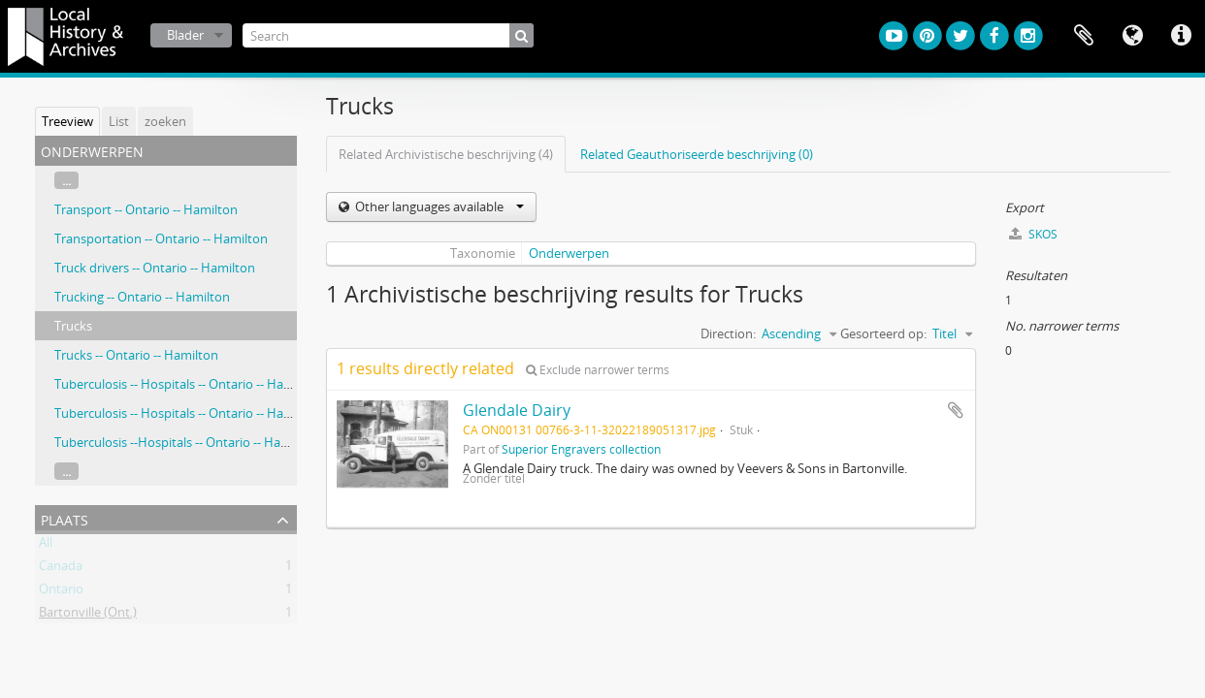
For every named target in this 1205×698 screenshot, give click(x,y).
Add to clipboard (955, 410)
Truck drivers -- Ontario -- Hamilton (154, 267)
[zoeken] (521, 35)
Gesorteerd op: (883, 333)
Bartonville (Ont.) (88, 615)
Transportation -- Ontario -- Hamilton (161, 238)
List (119, 121)
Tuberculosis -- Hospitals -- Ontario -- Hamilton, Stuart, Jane (223, 413)
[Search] (388, 35)
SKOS (1033, 234)
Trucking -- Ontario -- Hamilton (142, 296)
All (45, 546)
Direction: (728, 333)
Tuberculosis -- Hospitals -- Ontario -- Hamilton (187, 384)
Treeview (67, 121)
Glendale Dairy (516, 410)
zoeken (165, 121)
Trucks (73, 325)
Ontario (61, 592)
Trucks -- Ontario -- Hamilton (136, 355)
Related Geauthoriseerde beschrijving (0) (696, 154)
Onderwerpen (569, 253)
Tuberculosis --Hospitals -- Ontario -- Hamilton (186, 442)
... (66, 180)
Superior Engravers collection (581, 449)
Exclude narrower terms (597, 370)
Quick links (1180, 36)
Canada (60, 569)
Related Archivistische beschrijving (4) (446, 154)
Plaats (64, 518)
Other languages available (438, 206)
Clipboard (1083, 36)
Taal (1132, 36)
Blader (185, 35)
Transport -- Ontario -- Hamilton (146, 209)
